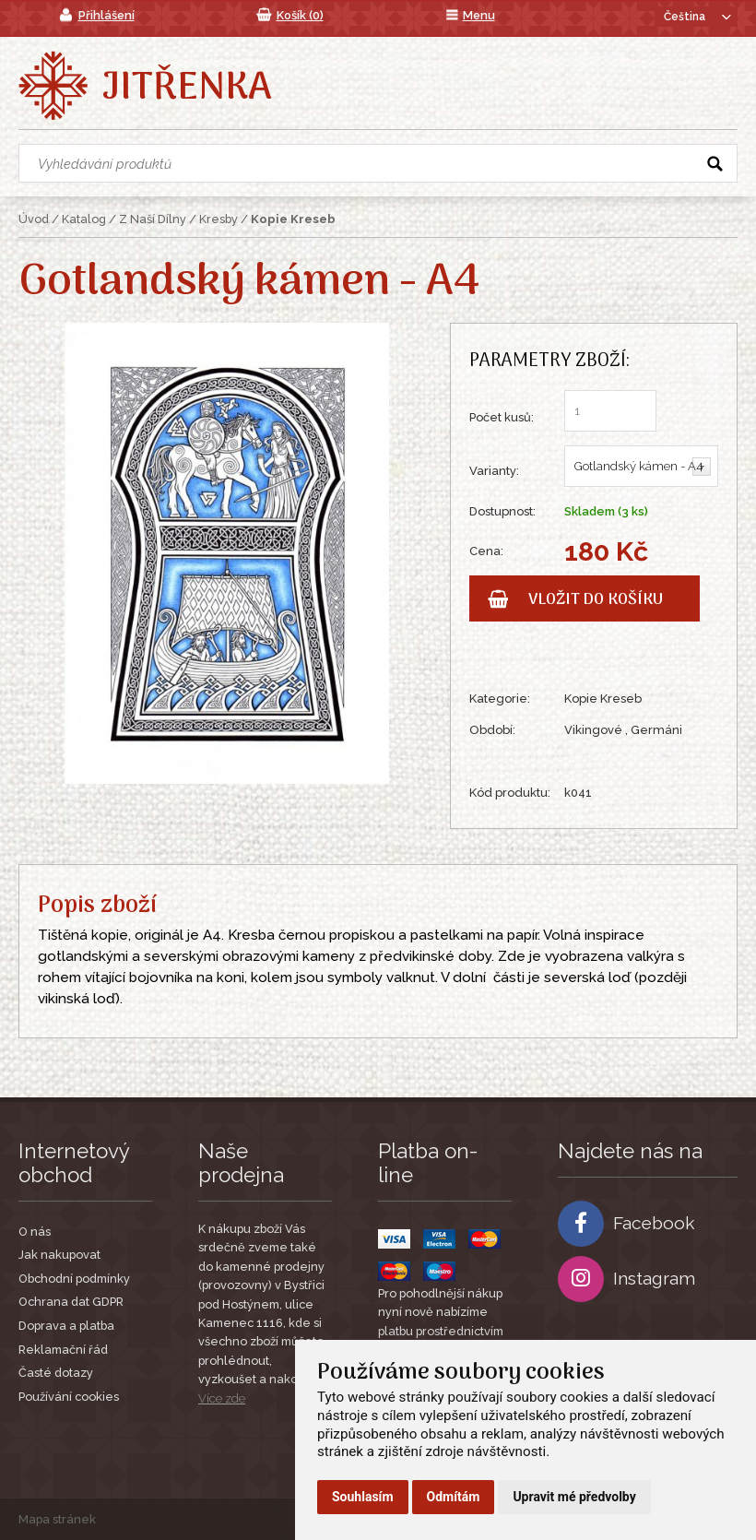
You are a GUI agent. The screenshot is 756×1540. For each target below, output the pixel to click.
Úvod (33, 219)
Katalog (84, 219)
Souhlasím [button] (363, 1496)
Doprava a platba (66, 1326)
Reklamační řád (63, 1349)
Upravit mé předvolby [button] (574, 1496)
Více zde (221, 1398)
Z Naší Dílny (152, 219)
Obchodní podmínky (74, 1278)
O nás (34, 1231)
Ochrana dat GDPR (71, 1302)
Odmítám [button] (453, 1496)
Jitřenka (186, 88)
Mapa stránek (57, 1519)
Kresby (218, 219)
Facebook (626, 1224)
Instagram (626, 1279)
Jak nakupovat (59, 1255)
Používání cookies (68, 1397)
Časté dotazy (55, 1373)
